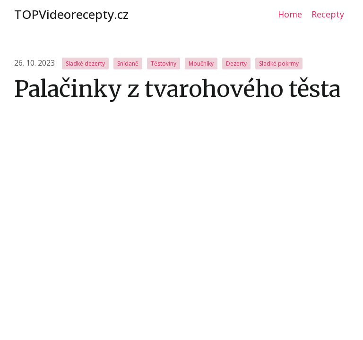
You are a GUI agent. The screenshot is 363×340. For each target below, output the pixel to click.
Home (290, 14)
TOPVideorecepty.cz (71, 14)
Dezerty (236, 64)
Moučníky (201, 64)
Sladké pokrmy (279, 64)
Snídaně (127, 64)
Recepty (327, 14)
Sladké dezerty (85, 64)
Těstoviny (163, 64)
